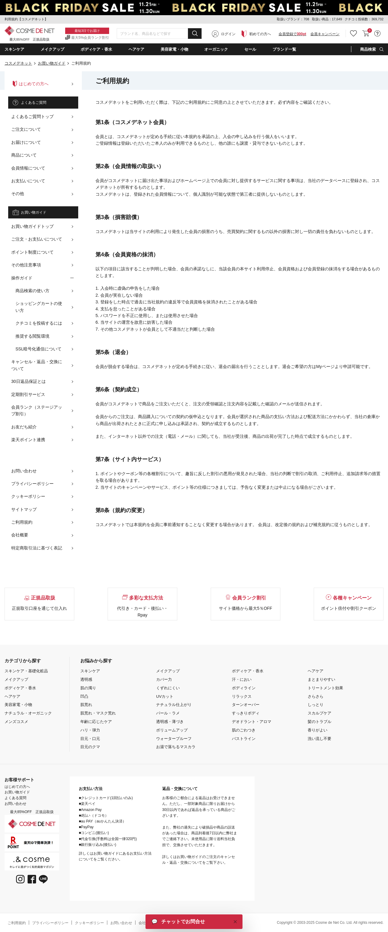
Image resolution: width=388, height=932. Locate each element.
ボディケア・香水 (20, 688)
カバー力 (164, 679)
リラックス (242, 696)
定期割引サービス (28, 394)
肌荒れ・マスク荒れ (98, 713)
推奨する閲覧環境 (32, 336)
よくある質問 (15, 798)
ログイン (228, 34)
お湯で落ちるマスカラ (176, 747)
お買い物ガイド (51, 63)
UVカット (164, 696)
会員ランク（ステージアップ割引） (36, 410)
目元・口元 (90, 738)
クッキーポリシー (28, 496)
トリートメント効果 (325, 688)
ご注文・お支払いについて (36, 239)
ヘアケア (12, 696)
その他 (17, 193)
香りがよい (317, 730)
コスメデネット (18, 63)
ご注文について (26, 129)
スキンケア (90, 671)
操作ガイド (21, 277)
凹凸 (84, 696)
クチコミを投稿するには (38, 323)
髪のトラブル (319, 721)
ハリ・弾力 (90, 730)
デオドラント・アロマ (251, 721)
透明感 (86, 679)
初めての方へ (260, 34)
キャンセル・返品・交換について (36, 365)
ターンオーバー (245, 704)
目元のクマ (90, 747)
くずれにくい (168, 688)
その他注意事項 (26, 264)
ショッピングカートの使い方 (38, 306)
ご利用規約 (21, 522)
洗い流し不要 (319, 738)
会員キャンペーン (325, 34)
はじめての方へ (30, 83)
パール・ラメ (168, 713)
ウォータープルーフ (174, 738)
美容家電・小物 (18, 704)
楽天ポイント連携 (28, 439)
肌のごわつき (244, 730)
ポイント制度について (32, 252)
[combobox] (159, 34)
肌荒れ (86, 704)
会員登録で (292, 34)
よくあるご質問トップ (32, 116)
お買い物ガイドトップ (32, 226)
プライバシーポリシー (32, 483)
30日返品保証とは (28, 381)
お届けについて (26, 142)
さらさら (315, 696)
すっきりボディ (245, 713)
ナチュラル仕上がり (174, 704)
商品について (24, 155)
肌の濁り (88, 688)
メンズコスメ (16, 721)
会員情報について (28, 168)
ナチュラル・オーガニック (28, 713)
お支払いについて (28, 180)
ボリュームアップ (172, 730)
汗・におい (242, 679)
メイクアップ (16, 679)
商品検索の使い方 (32, 290)
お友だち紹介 (24, 426)
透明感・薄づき (170, 721)
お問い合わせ (24, 470)
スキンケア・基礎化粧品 (26, 671)
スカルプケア (319, 713)
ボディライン (244, 688)
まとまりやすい (321, 679)
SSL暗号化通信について (38, 348)
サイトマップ (24, 509)
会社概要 (19, 534)
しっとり (315, 704)
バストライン (244, 738)
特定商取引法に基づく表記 (36, 547)
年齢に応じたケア (96, 721)
